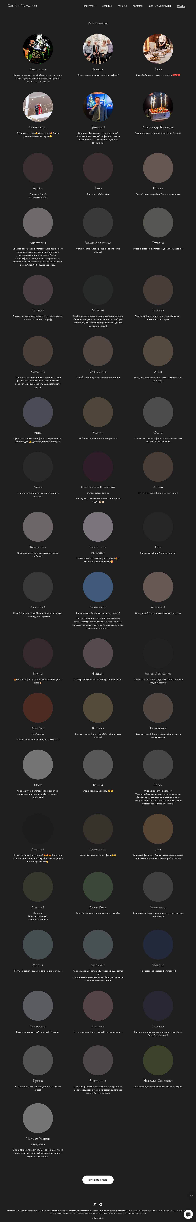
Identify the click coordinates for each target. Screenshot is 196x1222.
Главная (122, 6)
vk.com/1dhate (38, 1148)
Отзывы (181, 6)
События (107, 6)
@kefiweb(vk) (98, 557)
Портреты (138, 6)
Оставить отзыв (99, 23)
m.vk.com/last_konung (98, 497)
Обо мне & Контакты (160, 6)
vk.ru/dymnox (37, 738)
